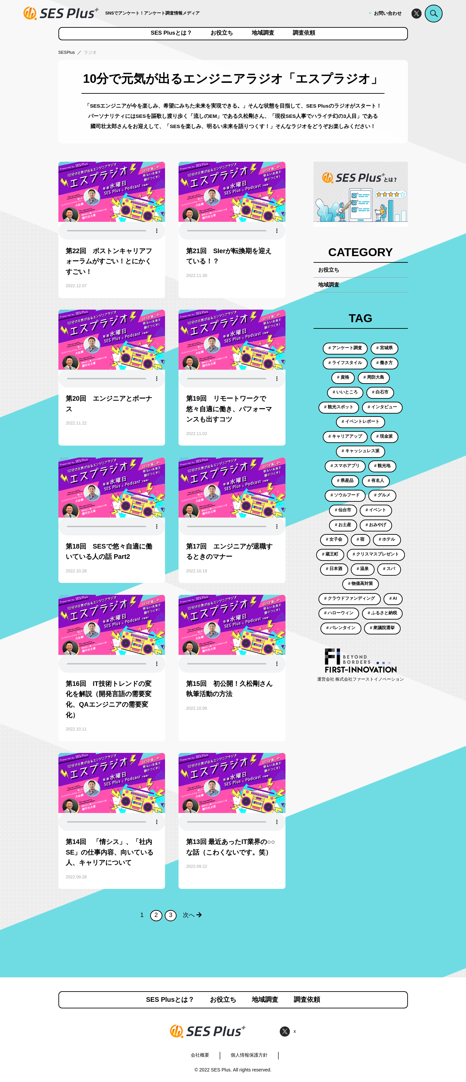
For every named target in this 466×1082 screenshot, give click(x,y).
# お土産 (343, 525)
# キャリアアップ (345, 436)
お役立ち (222, 33)
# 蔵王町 (330, 554)
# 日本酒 (334, 568)
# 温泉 (363, 568)
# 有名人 (376, 480)
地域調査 (263, 33)
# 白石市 (380, 392)
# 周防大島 (373, 377)
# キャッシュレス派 (361, 451)
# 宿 (361, 539)
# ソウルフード (345, 495)
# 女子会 (334, 539)
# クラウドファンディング (349, 598)
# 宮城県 (384, 348)
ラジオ (90, 52)
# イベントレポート (361, 421)
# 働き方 (384, 362)
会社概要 (200, 1055)
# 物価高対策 (360, 583)
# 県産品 (345, 480)
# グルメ (382, 495)
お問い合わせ (388, 13)
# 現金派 (384, 436)
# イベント (376, 510)
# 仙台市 (343, 510)
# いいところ (345, 392)
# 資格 (343, 377)
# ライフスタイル (345, 362)
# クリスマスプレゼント (376, 554)
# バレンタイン (341, 628)
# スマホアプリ (345, 465)
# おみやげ (376, 525)
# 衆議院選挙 (382, 628)
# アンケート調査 (345, 348)
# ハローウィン (338, 613)
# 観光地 (382, 465)
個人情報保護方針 (249, 1055)
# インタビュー (382, 407)
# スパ (389, 568)
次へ (192, 914)
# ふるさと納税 (382, 613)
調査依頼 (304, 33)
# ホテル (387, 539)
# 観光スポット (338, 407)
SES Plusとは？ (171, 33)
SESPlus (66, 52)
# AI (393, 598)
